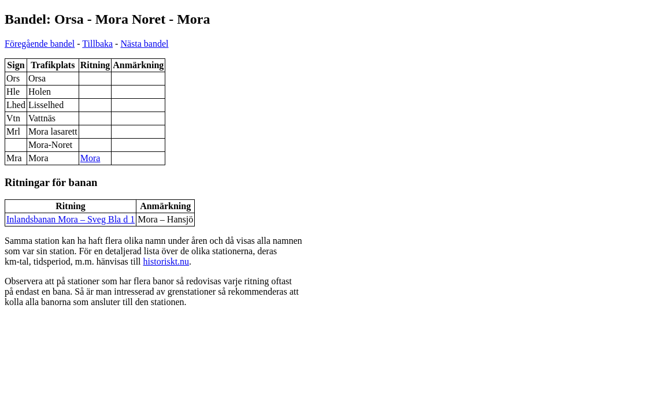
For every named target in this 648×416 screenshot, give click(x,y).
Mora (90, 158)
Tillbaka (97, 44)
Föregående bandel (40, 44)
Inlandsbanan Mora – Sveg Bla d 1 (70, 219)
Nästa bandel (144, 44)
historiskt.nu (166, 261)
